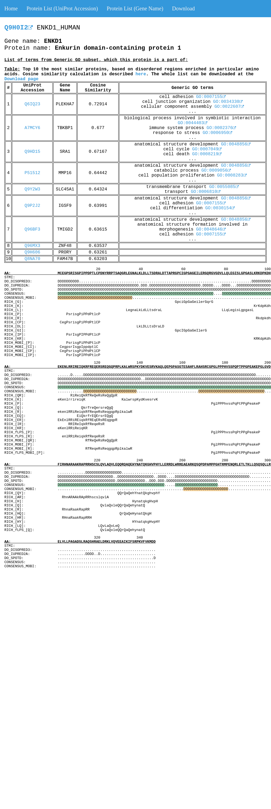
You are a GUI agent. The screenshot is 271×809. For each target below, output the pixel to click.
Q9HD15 (32, 151)
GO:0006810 (205, 191)
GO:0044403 (192, 123)
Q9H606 (32, 252)
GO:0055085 (224, 186)
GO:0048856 (236, 144)
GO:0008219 (207, 154)
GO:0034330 (228, 101)
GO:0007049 (207, 149)
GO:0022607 (229, 106)
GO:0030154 (220, 208)
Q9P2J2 (32, 205)
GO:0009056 (216, 170)
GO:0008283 (232, 175)
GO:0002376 (221, 128)
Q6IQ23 (32, 104)
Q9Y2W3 (32, 189)
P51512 (32, 173)
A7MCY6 (32, 128)
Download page (21, 79)
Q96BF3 (32, 229)
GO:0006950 (217, 132)
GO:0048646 (211, 229)
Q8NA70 (32, 258)
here (141, 74)
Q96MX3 (32, 245)
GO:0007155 (211, 96)
